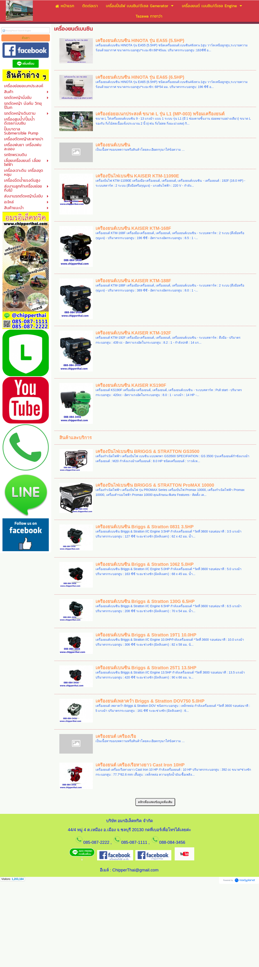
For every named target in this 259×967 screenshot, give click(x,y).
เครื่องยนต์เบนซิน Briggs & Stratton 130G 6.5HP (145, 601)
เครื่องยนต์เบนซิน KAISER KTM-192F (133, 332)
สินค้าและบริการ (75, 437)
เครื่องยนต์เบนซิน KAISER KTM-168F (133, 228)
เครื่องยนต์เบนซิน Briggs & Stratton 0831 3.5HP (145, 526)
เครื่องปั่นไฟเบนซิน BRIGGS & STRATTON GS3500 (147, 451)
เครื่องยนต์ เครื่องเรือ (116, 736)
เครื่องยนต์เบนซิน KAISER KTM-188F (133, 280)
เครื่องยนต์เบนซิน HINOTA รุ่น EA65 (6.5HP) (140, 77)
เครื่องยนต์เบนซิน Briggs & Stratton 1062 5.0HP (145, 564)
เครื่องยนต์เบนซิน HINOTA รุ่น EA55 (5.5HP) (140, 40)
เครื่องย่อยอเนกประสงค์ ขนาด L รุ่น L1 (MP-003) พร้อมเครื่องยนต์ (160, 113)
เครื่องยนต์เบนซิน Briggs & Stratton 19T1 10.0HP (146, 634)
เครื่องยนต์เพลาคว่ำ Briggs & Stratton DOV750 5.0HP (150, 700)
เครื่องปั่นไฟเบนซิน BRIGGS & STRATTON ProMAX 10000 (155, 485)
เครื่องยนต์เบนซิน (113, 144)
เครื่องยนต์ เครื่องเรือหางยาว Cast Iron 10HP (140, 764)
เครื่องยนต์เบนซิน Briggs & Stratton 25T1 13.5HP (146, 667)
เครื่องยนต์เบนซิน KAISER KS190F (131, 385)
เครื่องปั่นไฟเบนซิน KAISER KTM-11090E (137, 175)
